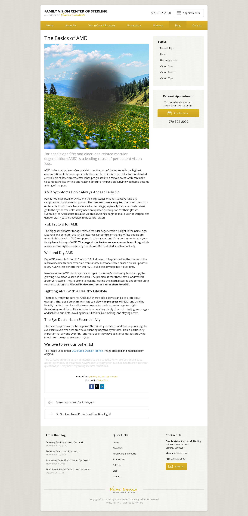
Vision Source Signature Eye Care (124, 489)
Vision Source (168, 72)
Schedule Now (177, 113)
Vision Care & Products (101, 25)
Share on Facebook (91, 386)
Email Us (175, 466)
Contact (197, 25)
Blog (178, 25)
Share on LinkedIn (102, 386)
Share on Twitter (97, 386)
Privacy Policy (112, 502)
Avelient (139, 502)
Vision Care (167, 66)
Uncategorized (168, 60)
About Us (70, 25)
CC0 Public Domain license (87, 350)
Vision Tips (102, 380)
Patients (158, 25)
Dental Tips (167, 48)
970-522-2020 (161, 13)
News (163, 54)
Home (49, 25)
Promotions (134, 25)
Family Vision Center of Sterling (123, 499)
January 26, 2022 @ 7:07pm (103, 376)
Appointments (188, 13)
